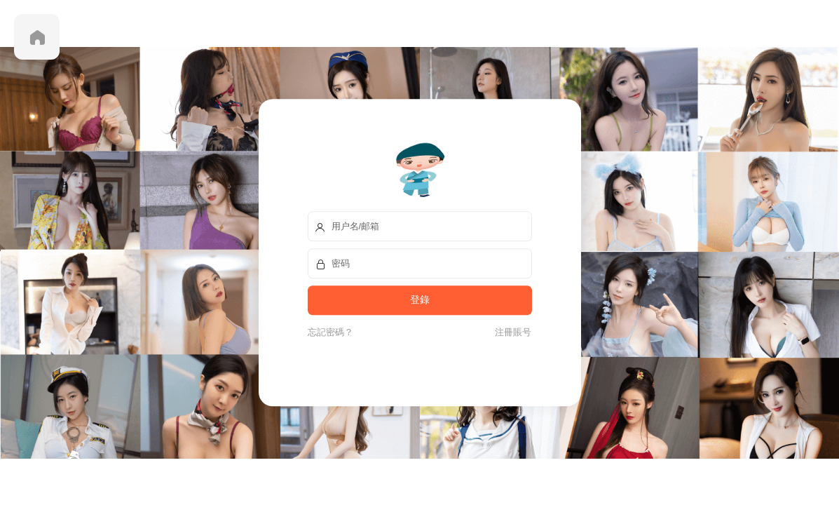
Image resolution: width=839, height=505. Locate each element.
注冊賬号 (511, 331)
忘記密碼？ (330, 331)
